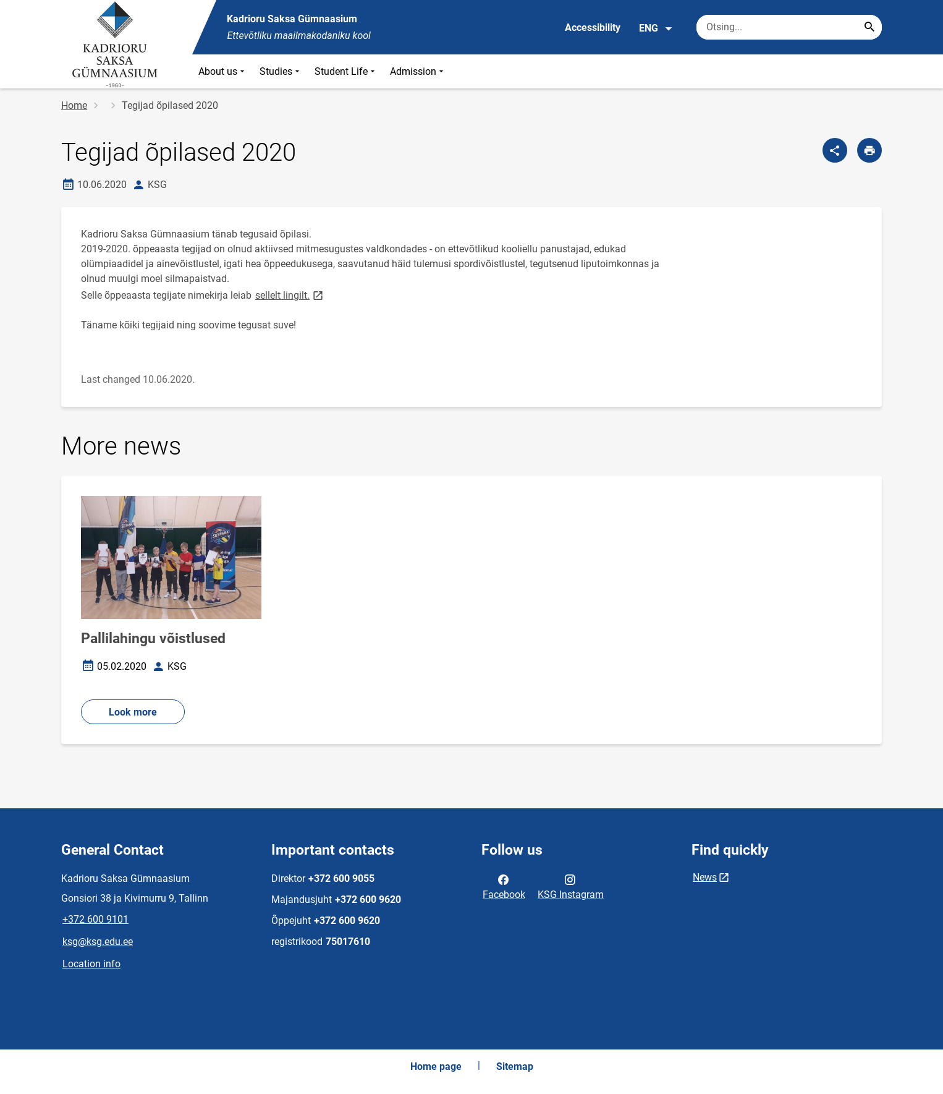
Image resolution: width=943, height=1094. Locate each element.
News (705, 877)
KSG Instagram (571, 886)
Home (74, 105)
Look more (133, 712)
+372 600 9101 (95, 919)
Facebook (504, 886)
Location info (91, 964)
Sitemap (514, 1066)
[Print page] (869, 150)
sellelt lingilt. (290, 294)
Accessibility (592, 27)
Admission (418, 71)
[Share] (834, 150)
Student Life (346, 71)
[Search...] (869, 27)
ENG (656, 28)
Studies (281, 71)
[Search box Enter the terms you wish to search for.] (789, 27)
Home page (436, 1066)
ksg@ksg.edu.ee (97, 941)
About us (222, 71)
